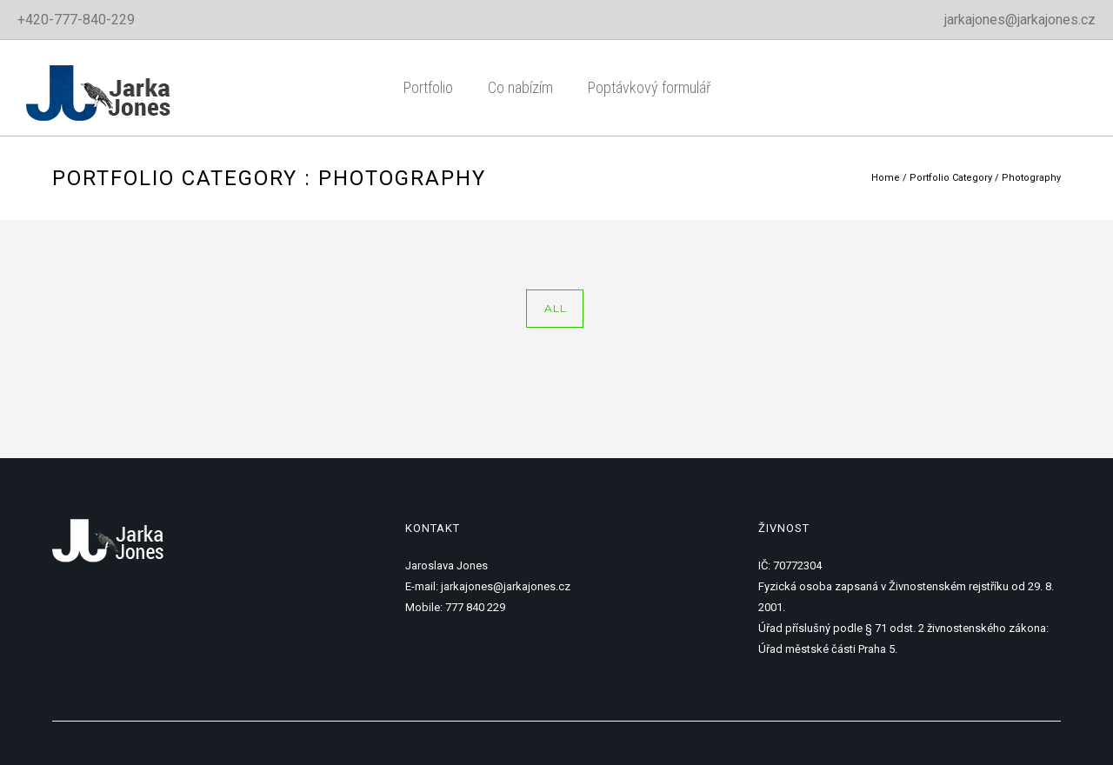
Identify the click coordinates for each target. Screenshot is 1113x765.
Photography (1031, 177)
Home (885, 177)
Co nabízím (520, 87)
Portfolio (428, 87)
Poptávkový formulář (649, 87)
